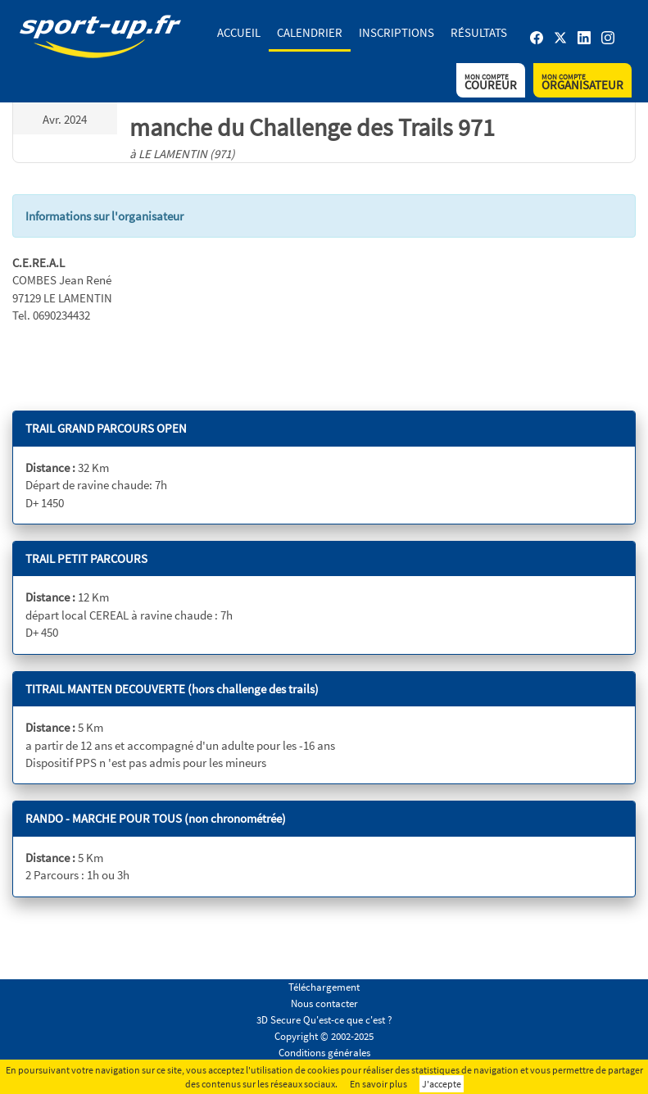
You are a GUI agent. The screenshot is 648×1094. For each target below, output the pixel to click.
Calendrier (309, 32)
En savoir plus (378, 1084)
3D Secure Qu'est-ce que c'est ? (324, 1020)
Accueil (239, 32)
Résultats (479, 32)
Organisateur (582, 82)
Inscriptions (396, 32)
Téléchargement (324, 987)
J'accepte (441, 1084)
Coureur (490, 82)
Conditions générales (324, 1053)
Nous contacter (324, 1003)
